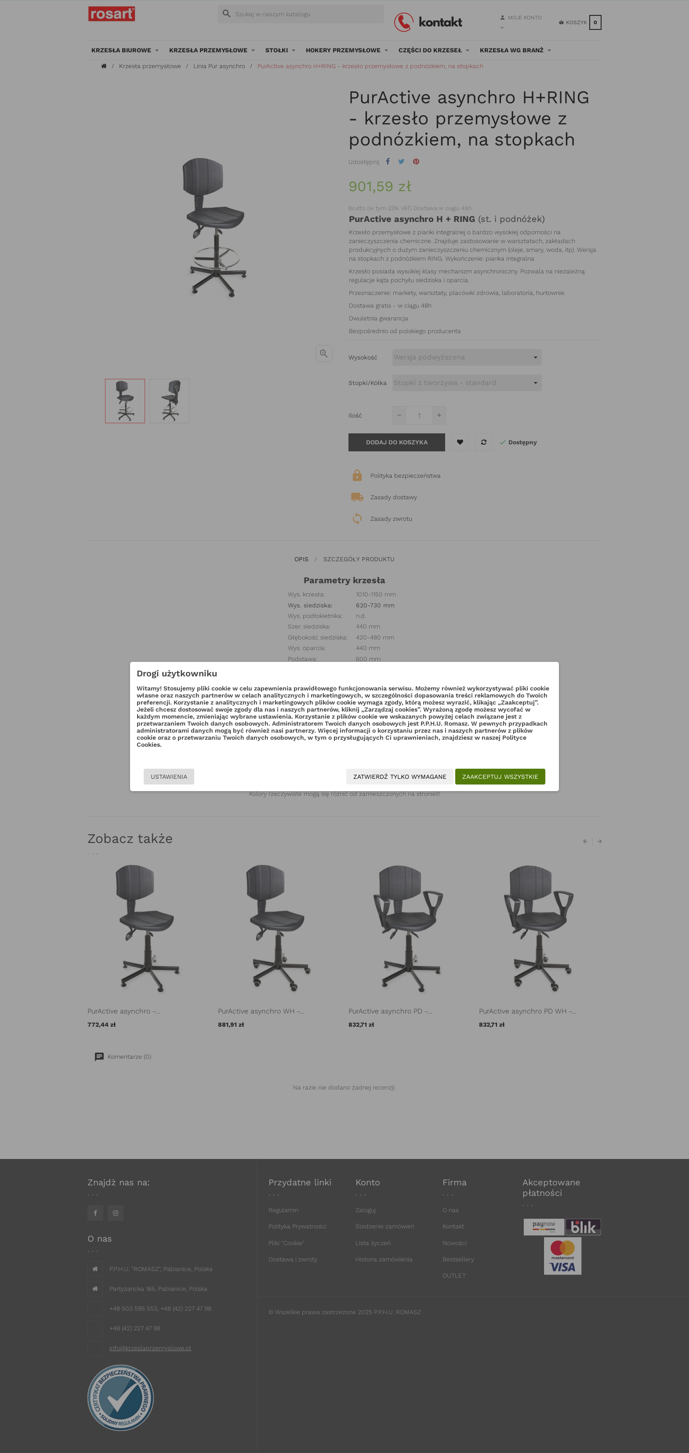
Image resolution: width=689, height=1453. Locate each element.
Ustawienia (169, 776)
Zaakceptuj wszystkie (500, 776)
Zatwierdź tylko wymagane (399, 776)
